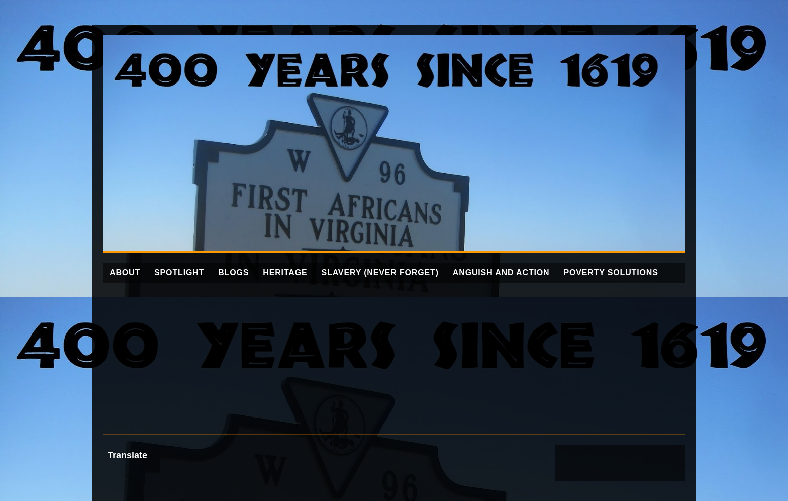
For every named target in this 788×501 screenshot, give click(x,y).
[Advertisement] (394, 358)
